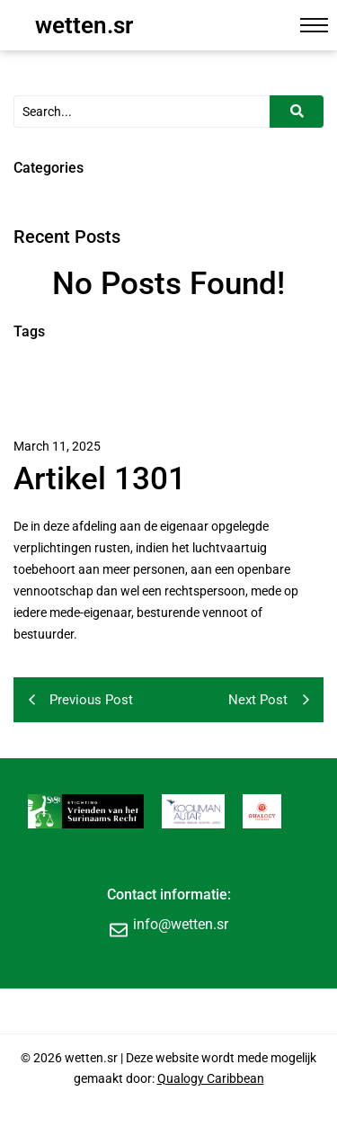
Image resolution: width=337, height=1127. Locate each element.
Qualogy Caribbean (210, 1078)
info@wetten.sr (180, 924)
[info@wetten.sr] (119, 929)
